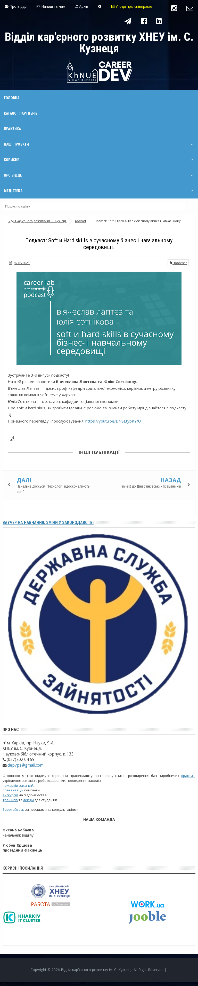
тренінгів (10, 800)
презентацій (13, 790)
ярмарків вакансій (18, 785)
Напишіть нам (51, 6)
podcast (178, 262)
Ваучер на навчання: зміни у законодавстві (48, 522)
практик (188, 775)
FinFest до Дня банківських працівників (151, 486)
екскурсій (10, 795)
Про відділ (16, 6)
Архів (81, 6)
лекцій (28, 800)
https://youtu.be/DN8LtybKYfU (113, 421)
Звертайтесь (13, 809)
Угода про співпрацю (131, 6)
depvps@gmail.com (25, 765)
